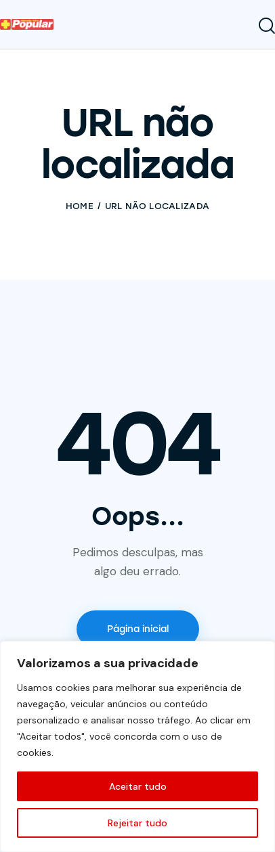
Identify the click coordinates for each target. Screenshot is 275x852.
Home (79, 206)
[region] (137, 746)
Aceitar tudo (138, 786)
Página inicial (138, 629)
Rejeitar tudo (137, 823)
